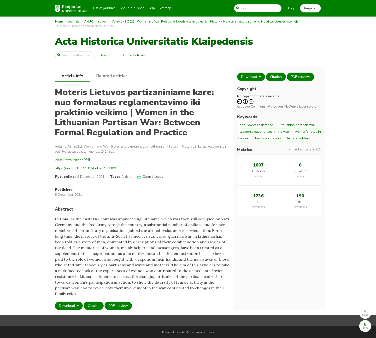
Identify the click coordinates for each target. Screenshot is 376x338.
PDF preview (118, 306)
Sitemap (165, 8)
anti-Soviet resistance (256, 125)
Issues (101, 21)
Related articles (112, 76)
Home (59, 21)
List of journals (104, 8)
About (105, 55)
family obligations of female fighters (282, 138)
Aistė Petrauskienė (69, 160)
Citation (94, 306)
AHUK (88, 21)
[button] (310, 8)
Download (67, 306)
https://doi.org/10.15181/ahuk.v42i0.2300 (85, 168)
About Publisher (131, 8)
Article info (72, 76)
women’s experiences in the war (264, 131)
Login (292, 8)
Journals (74, 21)
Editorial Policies (132, 55)
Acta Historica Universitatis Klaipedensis (154, 41)
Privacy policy (204, 332)
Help (151, 8)
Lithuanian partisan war (297, 125)
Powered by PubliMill (176, 332)
